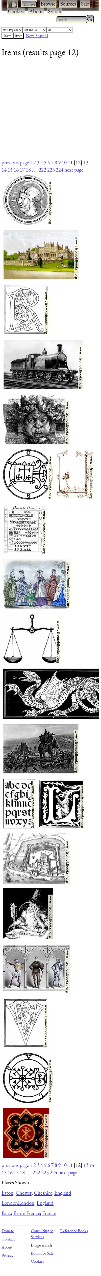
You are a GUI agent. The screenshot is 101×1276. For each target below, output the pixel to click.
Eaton (7, 1192)
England (62, 1192)
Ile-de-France (26, 1213)
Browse (48, 3)
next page (73, 169)
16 (16, 169)
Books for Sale (42, 1253)
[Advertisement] (47, 111)
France (49, 1213)
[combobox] (72, 19)
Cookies (16, 11)
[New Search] (36, 35)
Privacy (7, 1255)
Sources (68, 3)
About (36, 11)
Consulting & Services (42, 1233)
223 (51, 169)
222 (42, 169)
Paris (6, 1213)
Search (54, 11)
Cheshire (43, 1192)
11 (70, 162)
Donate (8, 1230)
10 (64, 162)
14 (4, 169)
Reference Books (74, 1230)
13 (85, 162)
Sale (85, 3)
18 (28, 169)
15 (10, 169)
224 (59, 169)
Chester (24, 1192)
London (10, 1202)
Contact (8, 1239)
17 (22, 169)
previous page (15, 162)
